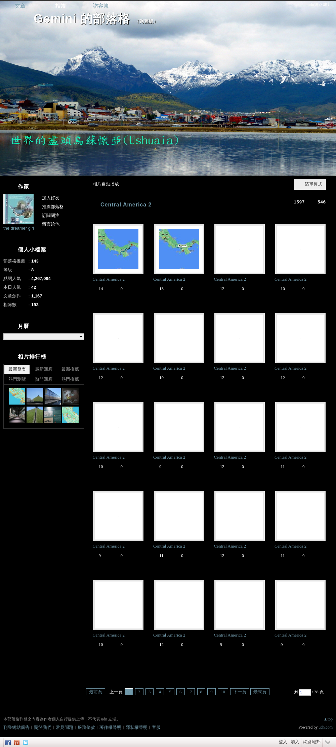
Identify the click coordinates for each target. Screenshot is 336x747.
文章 (20, 6)
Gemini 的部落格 (82, 19)
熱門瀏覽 (17, 379)
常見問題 (64, 727)
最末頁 (259, 691)
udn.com (326, 727)
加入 (295, 741)
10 (223, 691)
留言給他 (50, 224)
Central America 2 (126, 204)
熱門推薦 (70, 379)
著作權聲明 (110, 727)
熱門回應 (43, 379)
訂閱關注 (50, 215)
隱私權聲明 (137, 727)
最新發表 (17, 369)
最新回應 (43, 369)
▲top (328, 719)
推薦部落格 (53, 206)
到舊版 (146, 21)
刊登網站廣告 (16, 727)
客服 (156, 727)
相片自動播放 (106, 183)
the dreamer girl (18, 228)
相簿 (60, 6)
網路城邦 (312, 741)
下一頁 (239, 691)
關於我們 (42, 727)
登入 (283, 741)
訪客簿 (101, 6)
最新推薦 (70, 369)
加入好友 (50, 197)
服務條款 (86, 727)
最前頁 (95, 691)
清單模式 (313, 184)
